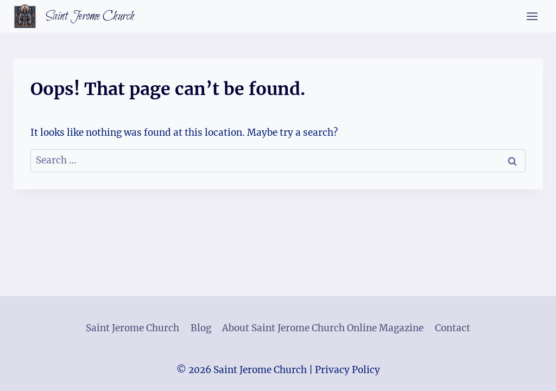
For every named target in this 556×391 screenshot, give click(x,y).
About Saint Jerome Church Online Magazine (323, 328)
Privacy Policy (347, 370)
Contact (452, 328)
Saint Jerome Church (132, 328)
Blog (201, 328)
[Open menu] (532, 16)
